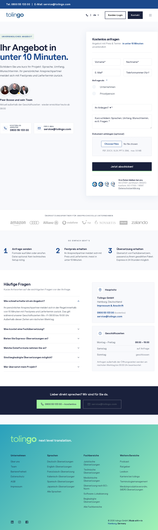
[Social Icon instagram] (19, 522)
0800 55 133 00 (105, 312)
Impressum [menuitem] (16, 486)
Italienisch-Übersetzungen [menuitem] (61, 476)
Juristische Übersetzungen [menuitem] (92, 463)
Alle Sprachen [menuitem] (54, 491)
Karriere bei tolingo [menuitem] (130, 476)
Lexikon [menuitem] (124, 471)
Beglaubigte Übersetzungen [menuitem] (92, 500)
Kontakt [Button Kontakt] (135, 15)
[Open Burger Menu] (150, 15)
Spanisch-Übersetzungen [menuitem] (60, 481)
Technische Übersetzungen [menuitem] (92, 471)
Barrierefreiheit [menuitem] (19, 471)
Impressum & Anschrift (110, 305)
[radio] (122, 88)
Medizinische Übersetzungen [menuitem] (92, 479)
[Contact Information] (87, 15)
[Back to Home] (15, 15)
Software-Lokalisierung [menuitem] (96, 493)
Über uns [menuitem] (15, 461)
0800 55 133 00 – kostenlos (58, 404)
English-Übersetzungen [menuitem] (59, 466)
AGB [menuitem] (13, 481)
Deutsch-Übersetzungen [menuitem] (60, 461)
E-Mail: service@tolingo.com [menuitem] (52, 4)
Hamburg (112, 523)
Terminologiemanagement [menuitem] (134, 481)
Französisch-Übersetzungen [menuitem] (62, 471)
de (94, 15)
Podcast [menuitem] (124, 461)
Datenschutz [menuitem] (17, 476)
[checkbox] (122, 91)
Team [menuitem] (14, 466)
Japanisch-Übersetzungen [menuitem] (61, 486)
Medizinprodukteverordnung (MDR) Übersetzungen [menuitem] (135, 488)
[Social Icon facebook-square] (25, 522)
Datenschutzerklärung (129, 188)
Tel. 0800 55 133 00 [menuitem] (18, 4)
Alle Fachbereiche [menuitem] (93, 506)
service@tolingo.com (109, 316)
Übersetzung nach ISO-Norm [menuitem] (96, 487)
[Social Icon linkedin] (13, 522)
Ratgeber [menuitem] (125, 466)
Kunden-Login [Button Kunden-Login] (115, 15)
